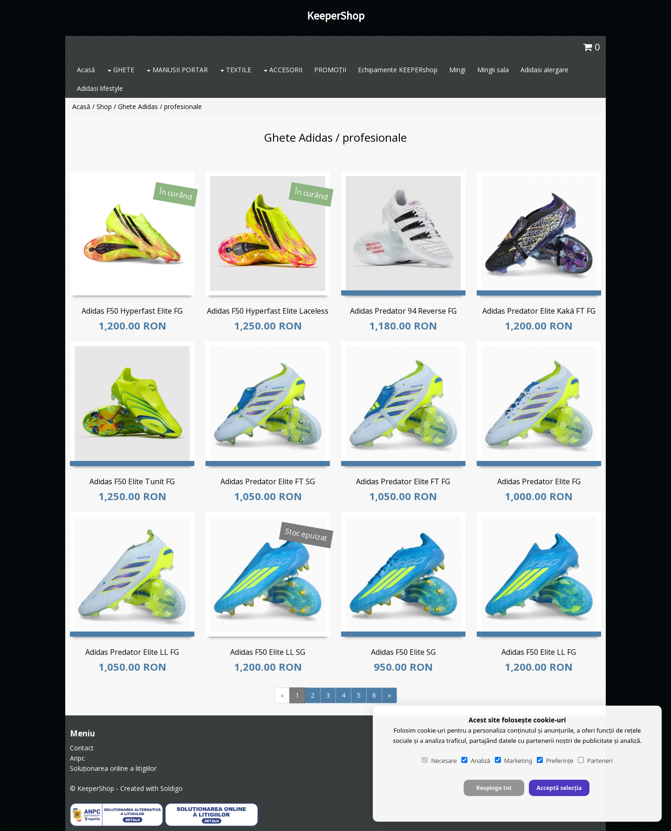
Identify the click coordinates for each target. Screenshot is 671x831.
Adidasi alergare (544, 69)
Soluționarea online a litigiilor (113, 768)
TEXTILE (235, 69)
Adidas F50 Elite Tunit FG (132, 481)
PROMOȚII (330, 69)
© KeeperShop (92, 788)
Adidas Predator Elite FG (539, 481)
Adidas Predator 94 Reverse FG (403, 311)
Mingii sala (493, 69)
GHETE (121, 69)
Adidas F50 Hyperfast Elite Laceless (268, 311)
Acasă (86, 69)
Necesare (439, 760)
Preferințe (555, 760)
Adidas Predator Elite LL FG (132, 652)
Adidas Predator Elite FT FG (403, 481)
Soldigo (171, 788)
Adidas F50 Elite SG (403, 652)
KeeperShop (335, 15)
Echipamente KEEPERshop (398, 69)
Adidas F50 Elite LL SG (267, 652)
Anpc (77, 758)
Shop (104, 106)
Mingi (457, 69)
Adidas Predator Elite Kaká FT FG (539, 311)
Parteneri (595, 760)
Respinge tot (494, 788)
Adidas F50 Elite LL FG (538, 652)
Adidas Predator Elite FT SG (267, 481)
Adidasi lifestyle (100, 88)
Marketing (513, 760)
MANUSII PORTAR (177, 69)
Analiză (475, 760)
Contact (82, 747)
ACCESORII (283, 69)
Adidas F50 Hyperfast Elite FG (132, 311)
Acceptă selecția (559, 788)
